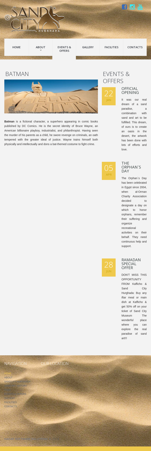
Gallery (88, 47)
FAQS (7, 390)
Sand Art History (15, 385)
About (40, 48)
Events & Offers (64, 49)
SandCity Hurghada (17, 381)
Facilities (111, 47)
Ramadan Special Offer (131, 263)
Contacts (135, 47)
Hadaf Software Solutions (26, 439)
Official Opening (130, 90)
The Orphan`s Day (131, 167)
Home (16, 47)
